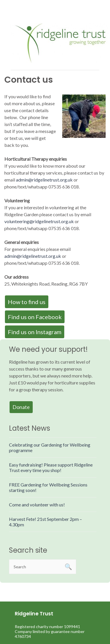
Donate (21, 407)
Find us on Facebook (35, 316)
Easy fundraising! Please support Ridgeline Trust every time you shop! (51, 467)
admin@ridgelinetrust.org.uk (44, 179)
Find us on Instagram (34, 331)
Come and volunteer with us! (37, 504)
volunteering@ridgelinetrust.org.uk (39, 221)
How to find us (26, 301)
